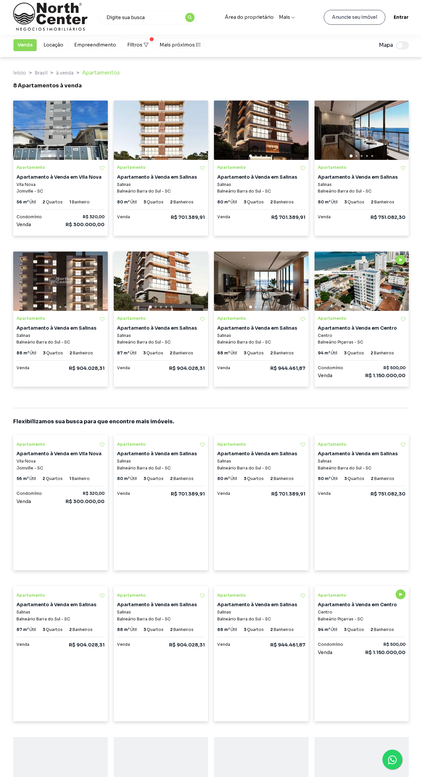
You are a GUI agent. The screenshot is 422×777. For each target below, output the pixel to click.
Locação (53, 44)
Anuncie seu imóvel (354, 17)
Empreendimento (95, 44)
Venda (25, 44)
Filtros (140, 43)
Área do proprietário (249, 17)
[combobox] (147, 17)
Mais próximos (180, 45)
